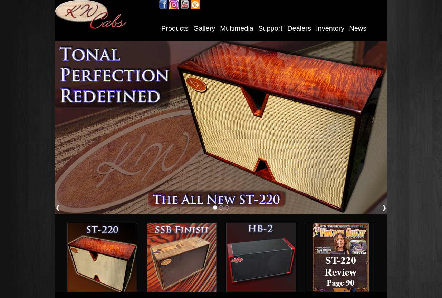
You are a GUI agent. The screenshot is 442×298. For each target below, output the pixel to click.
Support (270, 28)
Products (175, 28)
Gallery (204, 28)
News (357, 28)
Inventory (330, 28)
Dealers (299, 28)
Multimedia (236, 28)
